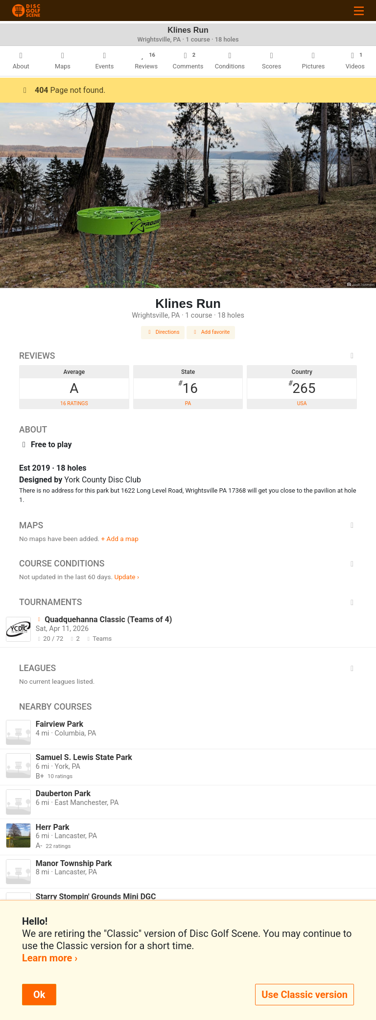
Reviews (188, 356)
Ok (39, 994)
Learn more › (49, 958)
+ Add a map (120, 539)
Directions (163, 332)
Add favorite (211, 332)
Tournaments (188, 602)
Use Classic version (304, 994)
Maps (188, 525)
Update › (126, 577)
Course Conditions (188, 563)
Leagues (188, 668)
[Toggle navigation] (358, 10)
